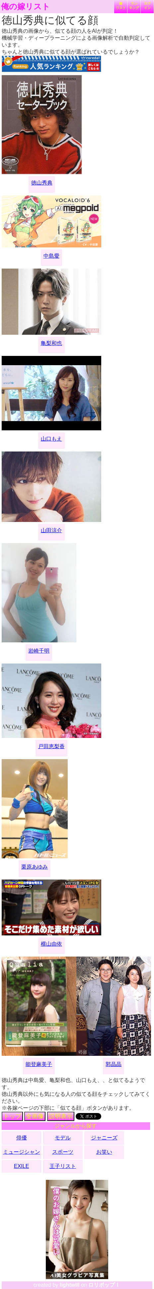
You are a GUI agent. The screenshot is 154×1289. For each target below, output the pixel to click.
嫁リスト (121, 6)
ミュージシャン (21, 1152)
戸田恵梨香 (51, 746)
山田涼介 (51, 530)
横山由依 (51, 944)
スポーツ (62, 1152)
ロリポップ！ (104, 1285)
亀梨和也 (51, 343)
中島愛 (51, 256)
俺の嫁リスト (25, 6)
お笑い (104, 1152)
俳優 (21, 1137)
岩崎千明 (38, 651)
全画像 (35, 1116)
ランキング (134, 6)
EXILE (21, 1166)
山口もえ (51, 439)
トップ (12, 1116)
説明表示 (61, 1116)
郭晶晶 (113, 1064)
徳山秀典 (41, 183)
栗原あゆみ (34, 867)
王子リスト (62, 1166)
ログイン (147, 6)
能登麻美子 (39, 1064)
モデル (63, 1137)
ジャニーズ (104, 1137)
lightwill (70, 1285)
